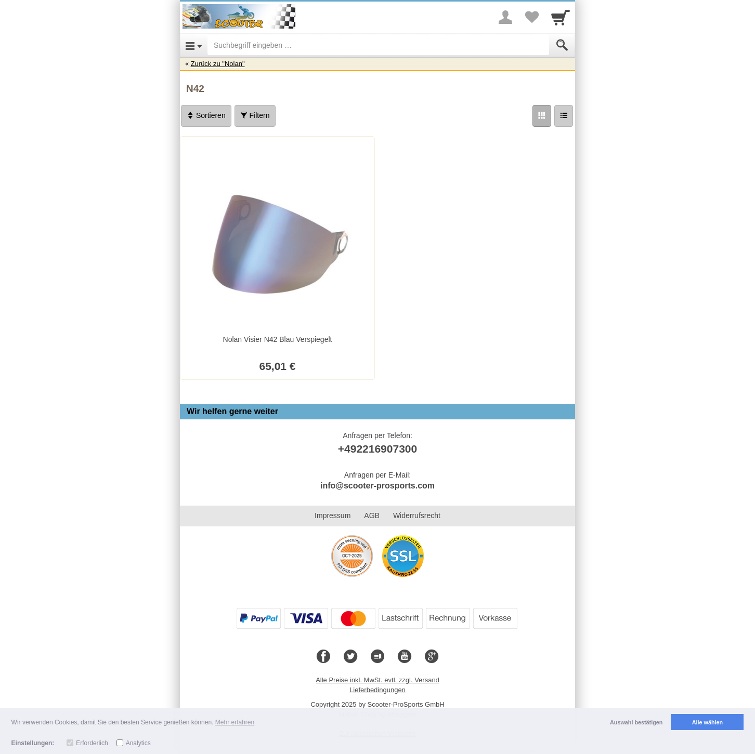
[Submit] (562, 45)
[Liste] (563, 116)
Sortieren (206, 115)
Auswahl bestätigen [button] (636, 722)
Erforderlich (92, 743)
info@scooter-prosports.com (377, 485)
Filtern (255, 115)
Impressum (332, 515)
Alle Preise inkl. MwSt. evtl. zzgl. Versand (377, 680)
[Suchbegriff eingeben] (378, 45)
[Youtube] (404, 656)
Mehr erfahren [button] (234, 722)
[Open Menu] (194, 45)
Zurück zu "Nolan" (218, 64)
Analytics (138, 743)
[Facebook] (323, 656)
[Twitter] (350, 656)
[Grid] (541, 116)
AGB (372, 515)
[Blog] (377, 656)
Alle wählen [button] (707, 722)
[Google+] (431, 656)
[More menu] (505, 17)
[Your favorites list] (531, 17)
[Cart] (560, 17)
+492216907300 (377, 449)
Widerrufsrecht (416, 515)
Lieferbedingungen (377, 690)
